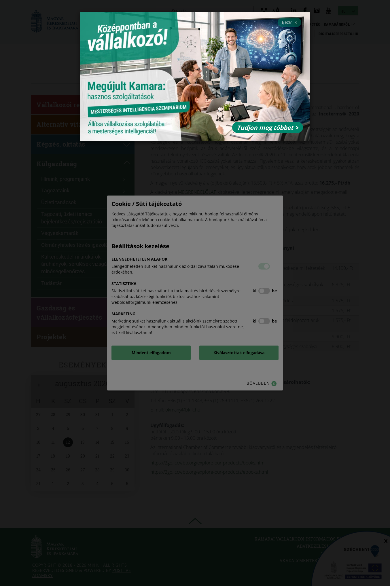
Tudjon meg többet (267, 128)
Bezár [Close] (289, 22)
